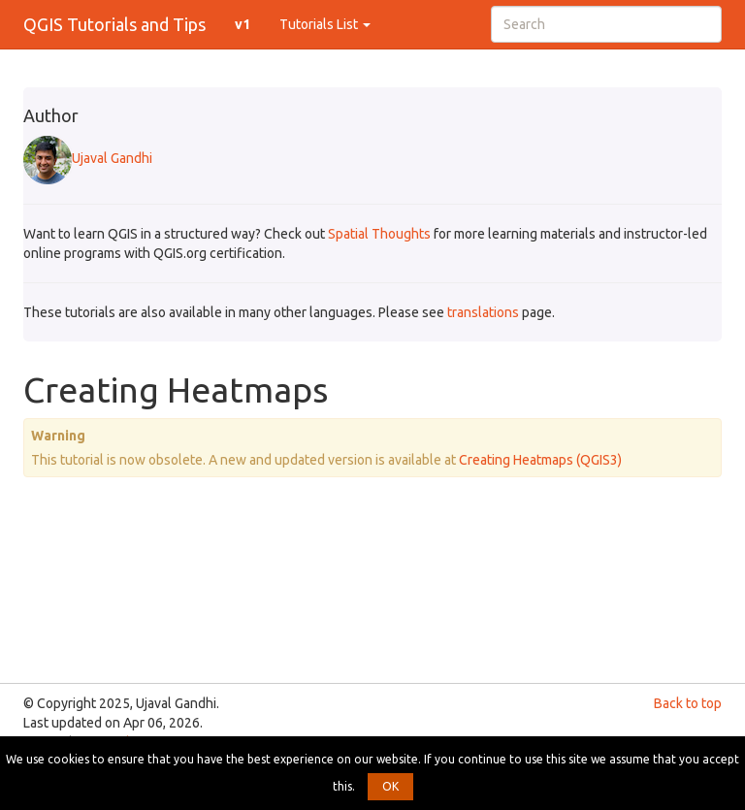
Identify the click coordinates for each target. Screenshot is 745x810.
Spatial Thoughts (379, 234)
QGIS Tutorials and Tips (114, 24)
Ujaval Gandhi (87, 158)
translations (483, 312)
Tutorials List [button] (325, 24)
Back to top (688, 703)
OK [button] (390, 786)
